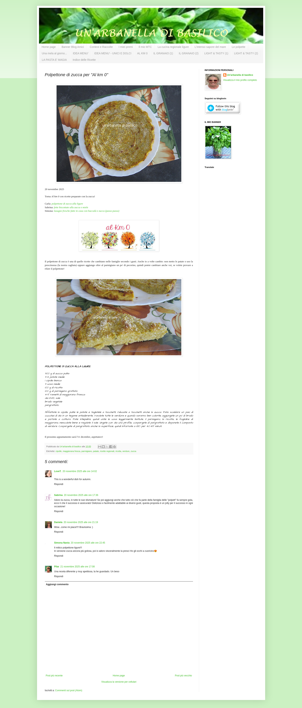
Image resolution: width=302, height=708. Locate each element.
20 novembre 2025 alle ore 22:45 (88, 542)
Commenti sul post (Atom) (68, 690)
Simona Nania (62, 542)
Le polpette (238, 46)
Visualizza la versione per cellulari (118, 681)
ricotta (118, 451)
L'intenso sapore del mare (210, 46)
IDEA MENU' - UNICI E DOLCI (112, 53)
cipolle (59, 451)
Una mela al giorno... (54, 53)
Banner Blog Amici (73, 46)
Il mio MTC (145, 46)
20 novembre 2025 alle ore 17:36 (81, 495)
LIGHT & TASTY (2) (246, 53)
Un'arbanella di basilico (240, 75)
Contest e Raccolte (101, 46)
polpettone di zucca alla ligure (67, 203)
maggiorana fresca (71, 451)
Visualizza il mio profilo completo (240, 80)
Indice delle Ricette (84, 59)
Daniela (58, 522)
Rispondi (58, 484)
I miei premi (126, 46)
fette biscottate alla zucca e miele (71, 207)
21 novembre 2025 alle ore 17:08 (77, 566)
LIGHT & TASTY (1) (216, 53)
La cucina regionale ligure (173, 46)
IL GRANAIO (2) (188, 53)
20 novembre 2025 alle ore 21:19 (81, 522)
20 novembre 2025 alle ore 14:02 (80, 471)
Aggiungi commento (57, 584)
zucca (133, 451)
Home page (49, 46)
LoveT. (57, 471)
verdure (126, 451)
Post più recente (54, 675)
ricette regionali (107, 451)
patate (96, 451)
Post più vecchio (183, 675)
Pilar (56, 566)
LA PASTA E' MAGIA (54, 59)
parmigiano (86, 451)
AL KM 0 (142, 53)
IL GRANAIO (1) (163, 53)
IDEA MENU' (81, 53)
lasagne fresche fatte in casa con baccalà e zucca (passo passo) (86, 210)
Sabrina (58, 495)
